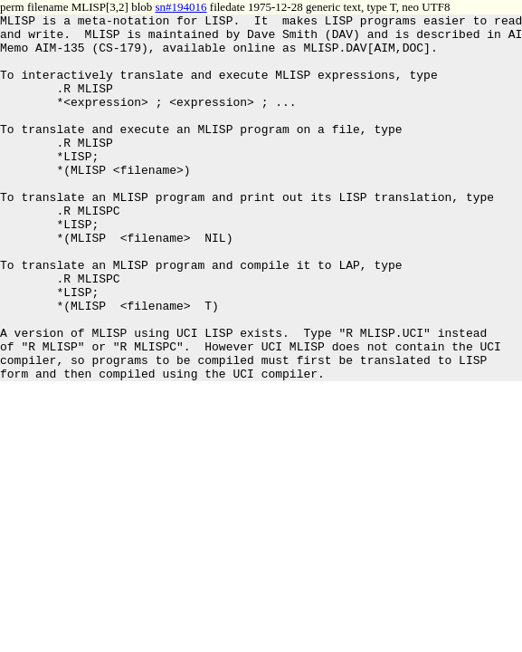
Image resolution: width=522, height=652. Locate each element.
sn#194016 (181, 7)
